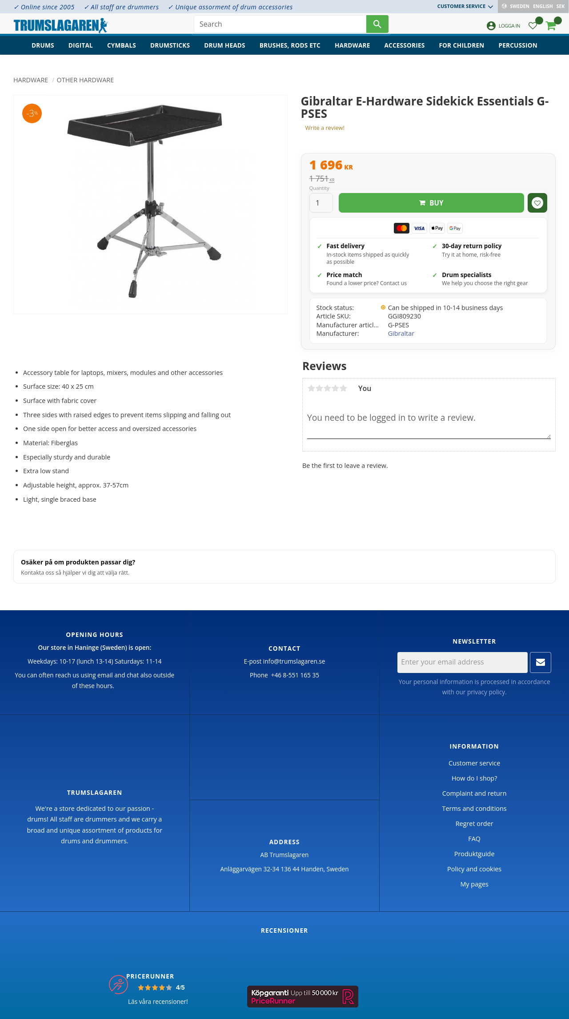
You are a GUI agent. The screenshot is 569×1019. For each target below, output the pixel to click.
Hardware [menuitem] (352, 51)
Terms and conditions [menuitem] (474, 808)
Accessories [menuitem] (405, 51)
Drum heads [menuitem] (224, 51)
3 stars (327, 388)
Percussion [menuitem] (518, 51)
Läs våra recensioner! (158, 1001)
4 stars (335, 388)
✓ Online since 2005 (44, 7)
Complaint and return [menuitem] (474, 793)
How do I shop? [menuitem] (474, 778)
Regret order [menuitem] (474, 823)
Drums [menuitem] (43, 51)
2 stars (319, 388)
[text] (428, 166)
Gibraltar (401, 333)
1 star (311, 388)
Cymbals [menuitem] (121, 51)
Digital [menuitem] (80, 51)
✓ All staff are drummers (121, 7)
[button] (533, 29)
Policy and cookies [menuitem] (474, 869)
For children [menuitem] (461, 51)
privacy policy (486, 692)
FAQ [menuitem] (474, 838)
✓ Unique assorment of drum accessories (230, 7)
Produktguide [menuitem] (474, 854)
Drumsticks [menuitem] (170, 51)
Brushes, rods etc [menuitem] (290, 51)
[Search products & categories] (280, 27)
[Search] (377, 27)
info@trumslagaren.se (294, 661)
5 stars (343, 388)
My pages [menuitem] (474, 884)
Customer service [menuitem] (462, 6)
